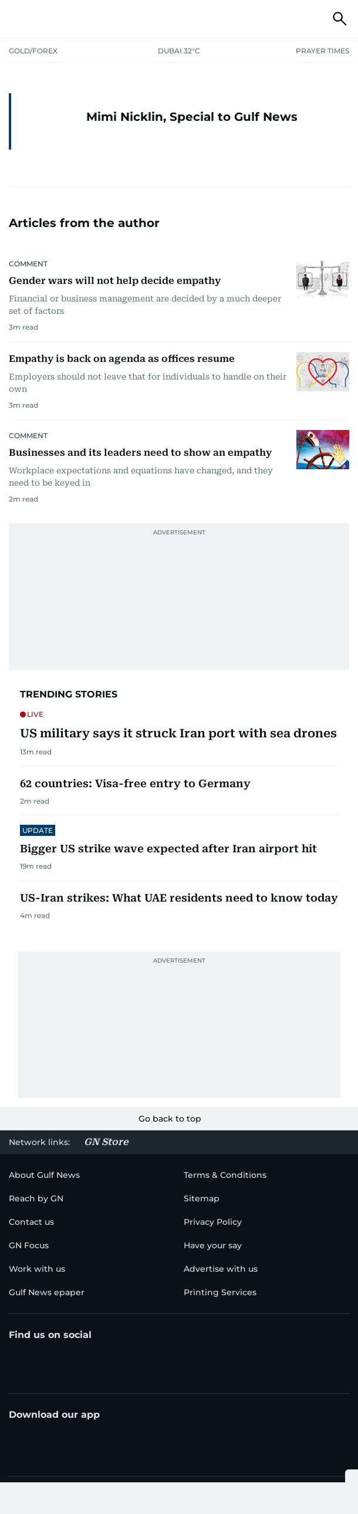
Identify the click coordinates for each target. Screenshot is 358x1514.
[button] (18, 18)
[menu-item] (36, 1198)
